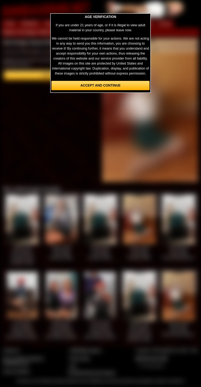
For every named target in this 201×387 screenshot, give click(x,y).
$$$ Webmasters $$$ (151, 358)
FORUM (165, 24)
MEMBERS (29, 24)
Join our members (16, 371)
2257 (73, 366)
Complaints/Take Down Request (91, 373)
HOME (9, 24)
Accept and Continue (100, 85)
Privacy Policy (79, 358)
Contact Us (11, 350)
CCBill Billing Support (85, 350)
